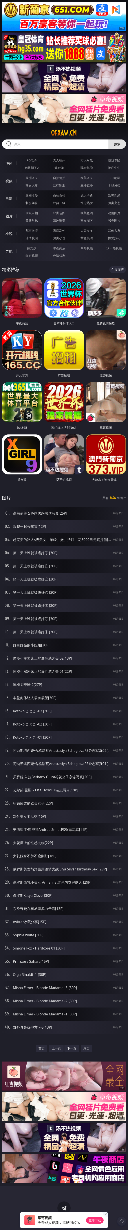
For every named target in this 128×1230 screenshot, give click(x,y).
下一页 (71, 1048)
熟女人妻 (32, 185)
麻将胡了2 (32, 168)
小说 (9, 233)
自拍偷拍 (59, 178)
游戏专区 (114, 160)
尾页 (86, 1048)
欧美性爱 (114, 195)
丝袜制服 (59, 185)
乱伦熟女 (86, 203)
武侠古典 (114, 230)
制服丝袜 (32, 203)
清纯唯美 (59, 220)
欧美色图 (86, 213)
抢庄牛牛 (114, 168)
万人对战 (86, 160)
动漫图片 (114, 213)
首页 (41, 1048)
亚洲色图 (59, 213)
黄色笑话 (86, 238)
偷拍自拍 (59, 195)
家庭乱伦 (59, 230)
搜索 (117, 144)
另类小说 (59, 238)
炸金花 (59, 168)
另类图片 (114, 220)
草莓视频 (86, 248)
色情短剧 (59, 255)
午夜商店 (59, 248)
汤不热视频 (114, 248)
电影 (9, 198)
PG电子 (32, 160)
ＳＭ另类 (114, 185)
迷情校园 (32, 238)
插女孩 (31, 248)
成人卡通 (86, 195)
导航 (9, 251)
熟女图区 (86, 220)
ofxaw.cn (64, 132)
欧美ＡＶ (86, 178)
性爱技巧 (114, 238)
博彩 (9, 163)
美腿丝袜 (32, 220)
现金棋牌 (86, 168)
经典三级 (59, 203)
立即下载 (95, 1220)
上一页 (56, 1048)
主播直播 (86, 185)
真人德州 (59, 160)
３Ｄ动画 (114, 178)
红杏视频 (32, 255)
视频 (9, 181)
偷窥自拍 (32, 213)
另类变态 (114, 203)
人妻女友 (86, 230)
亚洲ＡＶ (32, 178)
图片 (9, 216)
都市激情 (32, 230)
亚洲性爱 (32, 195)
